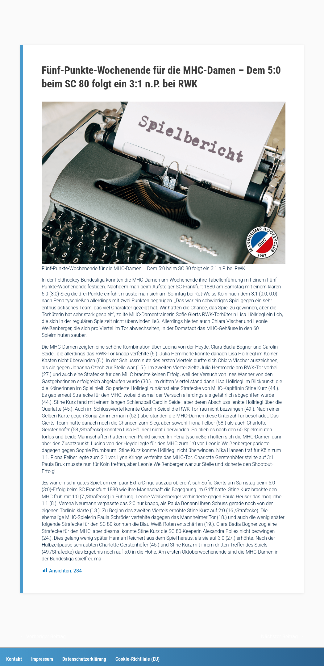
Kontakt (14, 659)
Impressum (42, 659)
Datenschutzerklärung (84, 659)
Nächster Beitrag (282, 636)
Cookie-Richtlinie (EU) (137, 659)
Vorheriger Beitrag (43, 636)
